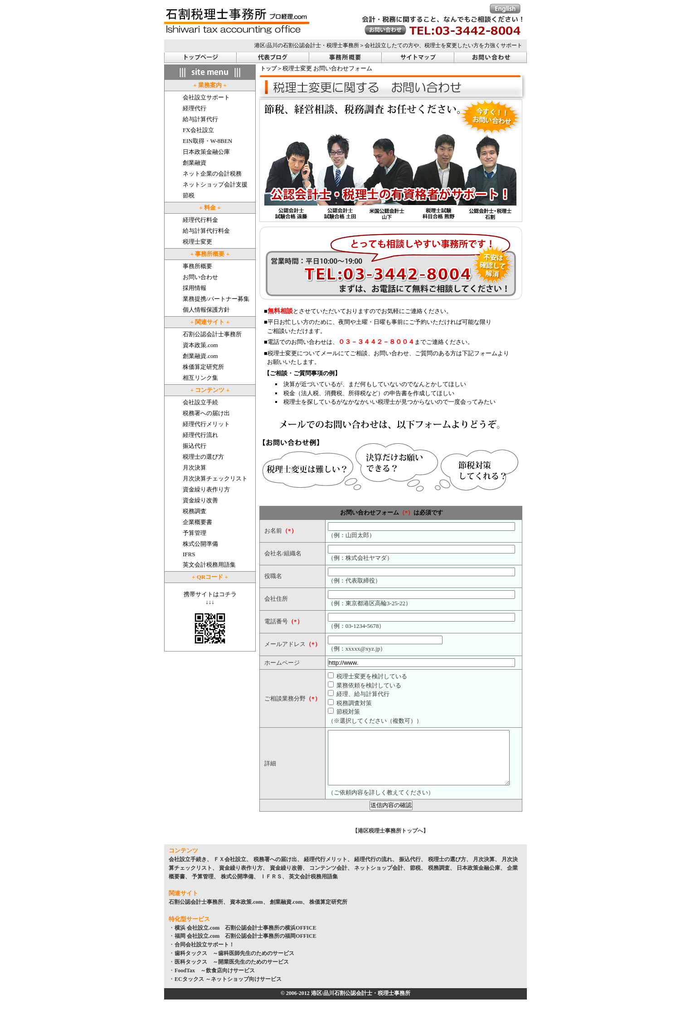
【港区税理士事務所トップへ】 (390, 841)
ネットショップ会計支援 (215, 184)
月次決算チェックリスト (215, 478)
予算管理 (194, 532)
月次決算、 (486, 870)
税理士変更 (197, 241)
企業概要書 (197, 522)
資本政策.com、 (249, 913)
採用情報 (194, 287)
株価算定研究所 (203, 366)
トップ (268, 68)
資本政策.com (200, 345)
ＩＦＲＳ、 (273, 887)
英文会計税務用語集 (209, 564)
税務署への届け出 (206, 413)
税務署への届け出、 (277, 870)
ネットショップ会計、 (381, 879)
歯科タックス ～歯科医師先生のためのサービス (234, 964)
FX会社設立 (198, 130)
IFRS (189, 554)
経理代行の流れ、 (376, 870)
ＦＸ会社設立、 (233, 870)
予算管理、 (205, 887)
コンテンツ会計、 (331, 879)
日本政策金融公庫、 (481, 879)
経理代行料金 (200, 219)
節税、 (418, 879)
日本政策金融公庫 (206, 151)
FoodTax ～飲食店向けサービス (215, 981)
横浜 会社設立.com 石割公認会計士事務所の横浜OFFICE (245, 939)
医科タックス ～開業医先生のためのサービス (232, 973)
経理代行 (194, 108)
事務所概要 (197, 266)
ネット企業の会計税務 (212, 173)
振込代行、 (412, 870)
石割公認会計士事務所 (212, 334)
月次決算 (194, 467)
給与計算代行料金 (206, 230)
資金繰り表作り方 (206, 489)
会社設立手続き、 (190, 870)
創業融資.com (200, 356)
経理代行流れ (200, 434)
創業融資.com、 (289, 913)
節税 (189, 195)
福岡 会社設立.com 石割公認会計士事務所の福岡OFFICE (245, 947)
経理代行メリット (206, 424)
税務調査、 (441, 879)
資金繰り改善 (200, 500)
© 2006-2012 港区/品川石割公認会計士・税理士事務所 (345, 1004)
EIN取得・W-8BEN (207, 140)
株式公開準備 (200, 543)
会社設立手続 (200, 402)
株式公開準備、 (240, 887)
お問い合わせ (200, 277)
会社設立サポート (206, 97)
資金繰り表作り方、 (243, 879)
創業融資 (194, 162)
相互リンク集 (200, 377)
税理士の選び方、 (450, 870)
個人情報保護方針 (206, 309)
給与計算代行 (200, 119)
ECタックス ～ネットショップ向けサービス (228, 990)
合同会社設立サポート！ (204, 955)
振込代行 (194, 445)
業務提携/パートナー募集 (216, 298)
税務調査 (194, 511)
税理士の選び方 (203, 456)
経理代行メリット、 (328, 870)
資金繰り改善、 (289, 879)
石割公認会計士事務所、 (199, 913)
